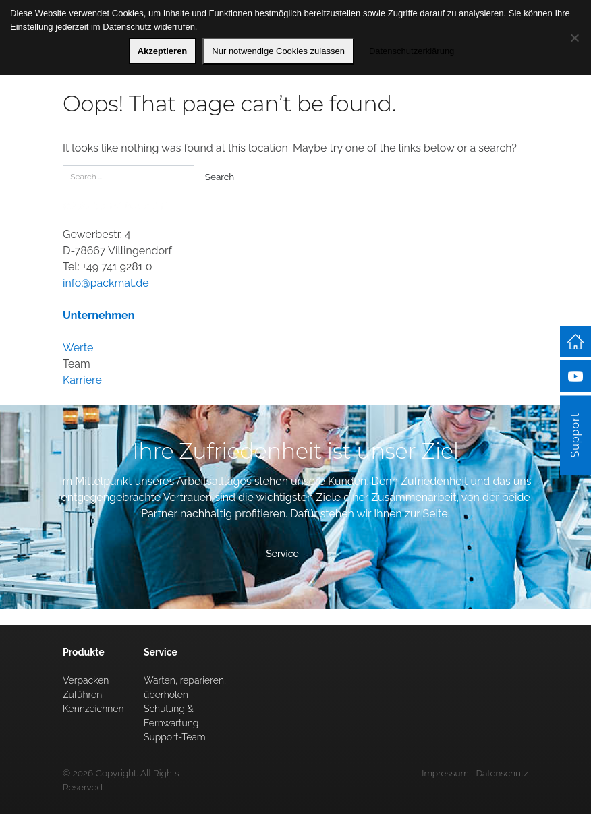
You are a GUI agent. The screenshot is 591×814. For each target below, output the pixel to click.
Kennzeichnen (93, 708)
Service (282, 553)
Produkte (84, 652)
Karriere (82, 380)
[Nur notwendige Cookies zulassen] (574, 38)
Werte (78, 347)
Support (575, 435)
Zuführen (82, 694)
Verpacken (86, 680)
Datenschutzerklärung (411, 51)
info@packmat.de (106, 283)
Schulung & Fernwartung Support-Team (175, 723)
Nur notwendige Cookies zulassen (278, 51)
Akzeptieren (163, 51)
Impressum (445, 772)
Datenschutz (502, 772)
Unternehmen (98, 315)
